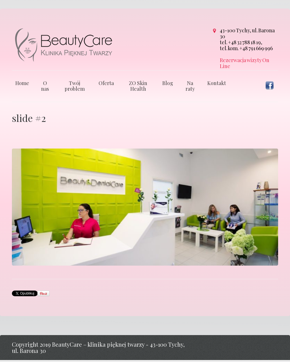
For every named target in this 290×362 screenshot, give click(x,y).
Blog (167, 85)
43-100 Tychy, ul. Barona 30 (247, 33)
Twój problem (75, 88)
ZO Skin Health (138, 88)
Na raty (190, 88)
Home (22, 85)
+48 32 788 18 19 (244, 42)
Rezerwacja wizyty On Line (244, 63)
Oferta (106, 85)
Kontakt (216, 85)
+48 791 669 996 (256, 48)
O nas (45, 88)
